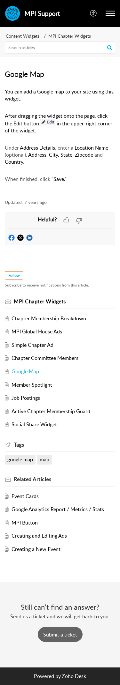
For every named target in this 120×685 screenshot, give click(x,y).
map (44, 459)
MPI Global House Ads (37, 331)
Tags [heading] (19, 444)
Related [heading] (32, 479)
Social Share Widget (34, 424)
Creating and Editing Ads (39, 535)
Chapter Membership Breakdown (49, 318)
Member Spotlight (32, 384)
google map (20, 459)
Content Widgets (22, 36)
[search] (60, 47)
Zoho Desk (74, 676)
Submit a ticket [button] (60, 634)
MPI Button (25, 522)
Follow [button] (14, 275)
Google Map (25, 371)
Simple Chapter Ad (32, 344)
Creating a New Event (36, 549)
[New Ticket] (60, 634)
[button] (93, 13)
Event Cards (25, 496)
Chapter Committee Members (45, 357)
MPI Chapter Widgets (69, 36)
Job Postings (26, 397)
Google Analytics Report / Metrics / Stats (58, 509)
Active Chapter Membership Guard (51, 411)
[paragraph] (60, 140)
